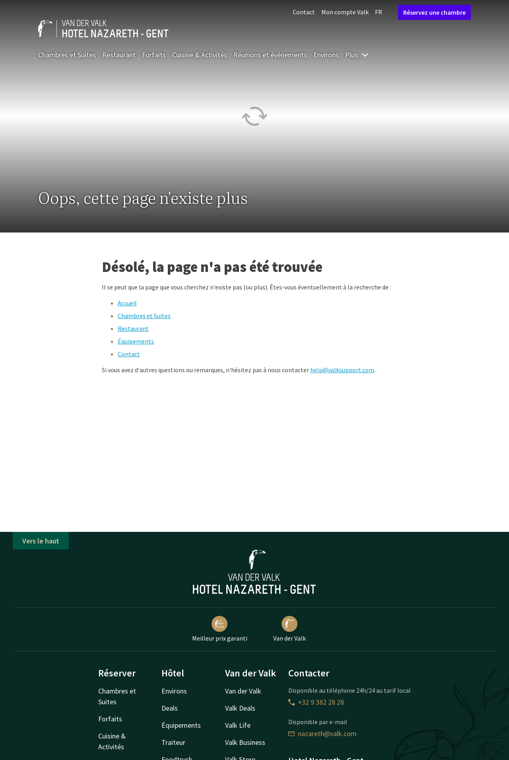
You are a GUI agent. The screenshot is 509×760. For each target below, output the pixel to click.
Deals (169, 708)
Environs (326, 54)
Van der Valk (289, 629)
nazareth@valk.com (322, 733)
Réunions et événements (270, 54)
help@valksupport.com (342, 370)
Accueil (127, 303)
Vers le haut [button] (40, 540)
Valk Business (245, 742)
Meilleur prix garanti (219, 629)
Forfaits (154, 54)
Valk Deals (240, 708)
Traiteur (173, 742)
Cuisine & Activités (199, 54)
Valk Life (238, 725)
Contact (304, 12)
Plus (357, 54)
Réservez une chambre (434, 12)
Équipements (136, 341)
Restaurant (119, 54)
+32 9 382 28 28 (316, 702)
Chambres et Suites (67, 54)
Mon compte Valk (345, 12)
